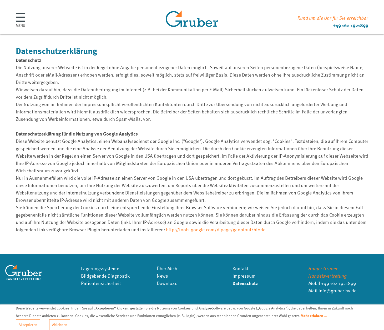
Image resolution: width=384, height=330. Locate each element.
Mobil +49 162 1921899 (332, 283)
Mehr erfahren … (314, 315)
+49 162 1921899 (350, 25)
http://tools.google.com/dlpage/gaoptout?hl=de (215, 229)
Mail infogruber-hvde (332, 290)
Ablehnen (59, 324)
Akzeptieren (28, 324)
